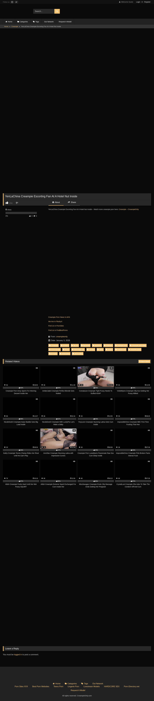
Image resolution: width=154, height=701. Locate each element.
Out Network (49, 22)
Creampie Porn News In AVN (59, 317)
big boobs (85, 345)
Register (147, 2)
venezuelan (65, 354)
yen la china (78, 354)
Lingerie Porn (73, 686)
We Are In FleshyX (55, 321)
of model (53, 354)
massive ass (120, 349)
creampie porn (121, 345)
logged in (18, 655)
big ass (74, 345)
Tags (37, 22)
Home (10, 22)
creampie (108, 345)
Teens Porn (58, 686)
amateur (65, 345)
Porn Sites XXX (21, 686)
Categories (24, 22)
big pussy (97, 345)
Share (72, 202)
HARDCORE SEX (111, 686)
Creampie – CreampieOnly (129, 209)
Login (138, 2)
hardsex (91, 349)
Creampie (14, 26)
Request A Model (65, 22)
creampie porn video (138, 345)
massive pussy (135, 349)
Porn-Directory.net (131, 686)
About (56, 202)
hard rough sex (78, 349)
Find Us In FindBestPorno (58, 330)
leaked (109, 349)
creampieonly (61, 337)
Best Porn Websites (40, 686)
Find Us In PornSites (56, 326)
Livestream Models (91, 686)
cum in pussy (54, 349)
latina (100, 349)
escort (66, 349)
